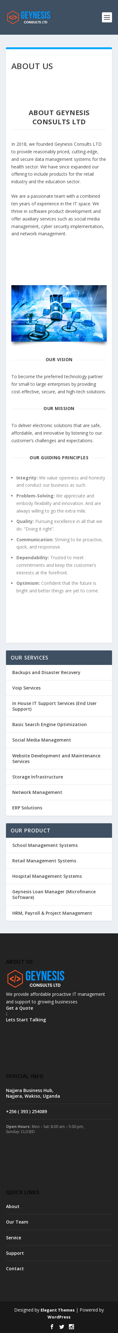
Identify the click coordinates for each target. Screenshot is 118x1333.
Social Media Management (41, 740)
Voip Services (26, 688)
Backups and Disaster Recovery (46, 672)
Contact (15, 1268)
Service (13, 1238)
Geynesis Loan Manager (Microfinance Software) (54, 894)
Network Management (37, 792)
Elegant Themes (58, 1310)
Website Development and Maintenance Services (56, 758)
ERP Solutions (27, 808)
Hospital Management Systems (47, 876)
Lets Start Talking (26, 1020)
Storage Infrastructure (37, 777)
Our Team (17, 1222)
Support (15, 1253)
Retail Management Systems (44, 861)
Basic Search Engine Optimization (49, 724)
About (13, 1206)
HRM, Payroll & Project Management (52, 913)
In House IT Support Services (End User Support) (54, 706)
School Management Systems (45, 845)
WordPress (59, 1317)
